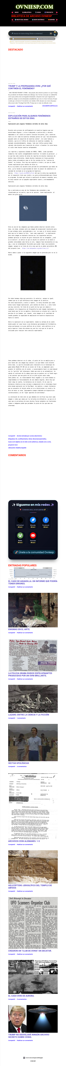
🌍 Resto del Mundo (21, 19)
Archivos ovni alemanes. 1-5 (24, 847)
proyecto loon (13, 445)
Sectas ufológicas (18, 769)
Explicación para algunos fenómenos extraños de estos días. (29, 117)
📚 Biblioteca (26, 12)
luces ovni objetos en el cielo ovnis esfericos (23, 442)
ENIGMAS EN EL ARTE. (19, 635)
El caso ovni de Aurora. (21, 1002)
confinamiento (23, 439)
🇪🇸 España (51, 19)
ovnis (49, 442)
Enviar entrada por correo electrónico (29, 436)
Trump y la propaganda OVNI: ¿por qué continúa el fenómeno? (29, 87)
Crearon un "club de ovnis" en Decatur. (30, 957)
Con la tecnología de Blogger (33, 1058)
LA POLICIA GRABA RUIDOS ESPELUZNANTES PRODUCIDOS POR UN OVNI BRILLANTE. (30, 680)
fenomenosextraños (39, 439)
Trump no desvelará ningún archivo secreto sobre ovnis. (28, 1042)
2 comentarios (22, 773)
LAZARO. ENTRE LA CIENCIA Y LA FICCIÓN (28, 721)
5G (16, 439)
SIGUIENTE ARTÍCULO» (50, 106)
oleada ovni (42, 442)
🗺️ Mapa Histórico (38, 19)
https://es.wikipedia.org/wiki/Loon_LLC (35, 248)
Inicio (16, 12)
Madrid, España (21, 448)
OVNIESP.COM (34, 6)
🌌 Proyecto (49, 12)
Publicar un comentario (25, 106)
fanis (30, 439)
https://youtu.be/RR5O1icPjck (24, 173)
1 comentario (21, 724)
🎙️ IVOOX (38, 12)
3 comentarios (22, 1005)
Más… (13, 23)
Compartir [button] (11, 106)
